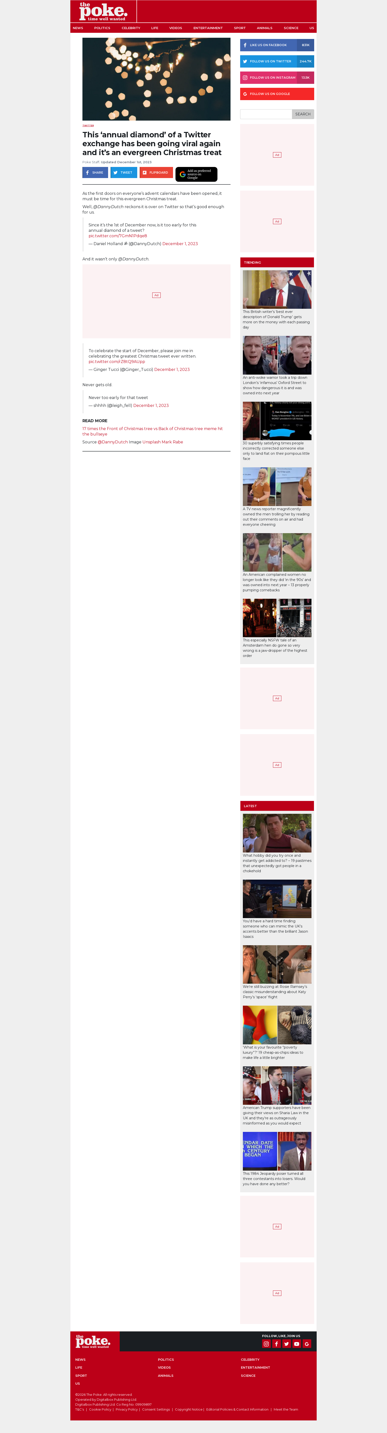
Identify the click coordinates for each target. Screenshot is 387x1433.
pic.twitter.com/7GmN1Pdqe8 (118, 236)
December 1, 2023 (180, 243)
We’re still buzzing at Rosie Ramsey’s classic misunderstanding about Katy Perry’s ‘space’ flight (275, 991)
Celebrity (131, 28)
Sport (240, 28)
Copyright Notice (189, 1409)
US (312, 28)
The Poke (103, 11)
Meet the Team (286, 1409)
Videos (175, 28)
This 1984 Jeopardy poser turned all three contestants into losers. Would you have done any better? (274, 1178)
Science (291, 28)
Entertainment (208, 28)
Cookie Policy (100, 1409)
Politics (102, 28)
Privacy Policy (127, 1409)
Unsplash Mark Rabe (162, 442)
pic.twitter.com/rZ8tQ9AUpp (117, 361)
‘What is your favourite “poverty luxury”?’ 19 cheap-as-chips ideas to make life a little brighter (273, 1052)
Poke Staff (90, 162)
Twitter (88, 125)
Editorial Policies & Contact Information (237, 1409)
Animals (264, 28)
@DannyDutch (113, 442)
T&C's (79, 1409)
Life (154, 28)
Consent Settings (156, 1409)
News (78, 28)
